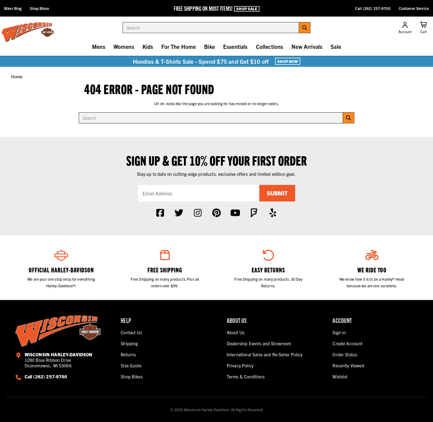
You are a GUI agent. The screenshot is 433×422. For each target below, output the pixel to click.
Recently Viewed (348, 365)
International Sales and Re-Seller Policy (264, 354)
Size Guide (131, 365)
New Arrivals (306, 46)
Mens (98, 46)
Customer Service (414, 8)
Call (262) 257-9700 (372, 8)
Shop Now (287, 61)
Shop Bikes (39, 8)
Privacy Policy (240, 365)
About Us (235, 332)
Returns (128, 354)
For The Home (178, 46)
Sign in (339, 332)
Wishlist (339, 376)
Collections (269, 46)
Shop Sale (246, 8)
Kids (147, 46)
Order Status (344, 354)
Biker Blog (13, 8)
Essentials (235, 46)
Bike (209, 46)
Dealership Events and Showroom (259, 343)
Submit (277, 193)
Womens (123, 46)
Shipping (129, 343)
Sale (336, 46)
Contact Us (131, 332)
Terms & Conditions (246, 376)
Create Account (347, 343)
